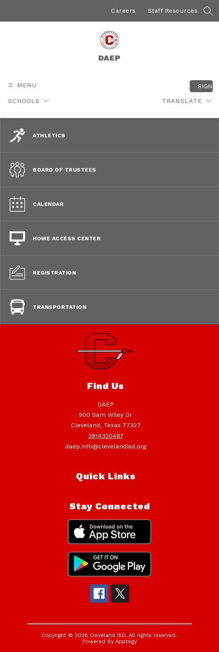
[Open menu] (21, 85)
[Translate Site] (186, 101)
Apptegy (126, 641)
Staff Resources (173, 10)
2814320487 (105, 436)
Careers (123, 10)
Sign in (205, 86)
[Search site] (208, 10)
